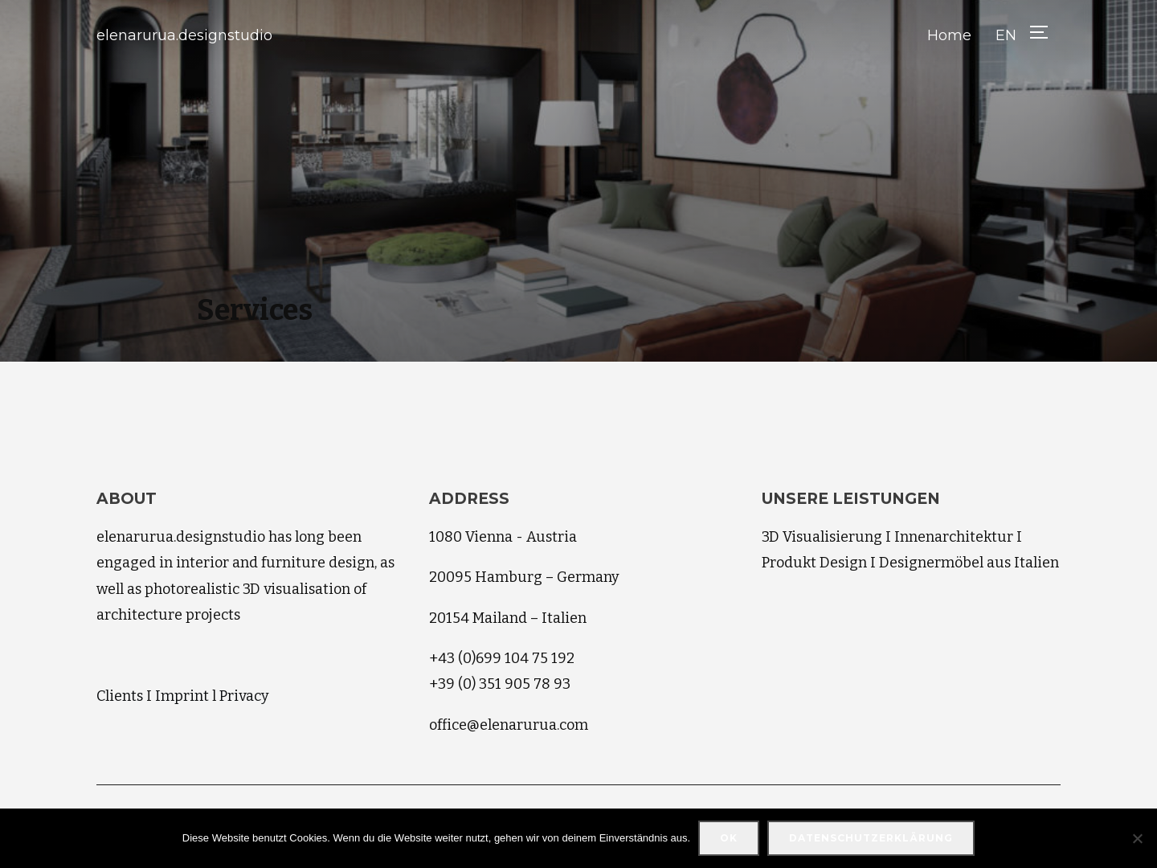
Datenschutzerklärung (871, 838)
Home (949, 35)
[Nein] (1137, 838)
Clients (119, 696)
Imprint (182, 696)
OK (729, 838)
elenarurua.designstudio (184, 35)
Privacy (244, 696)
